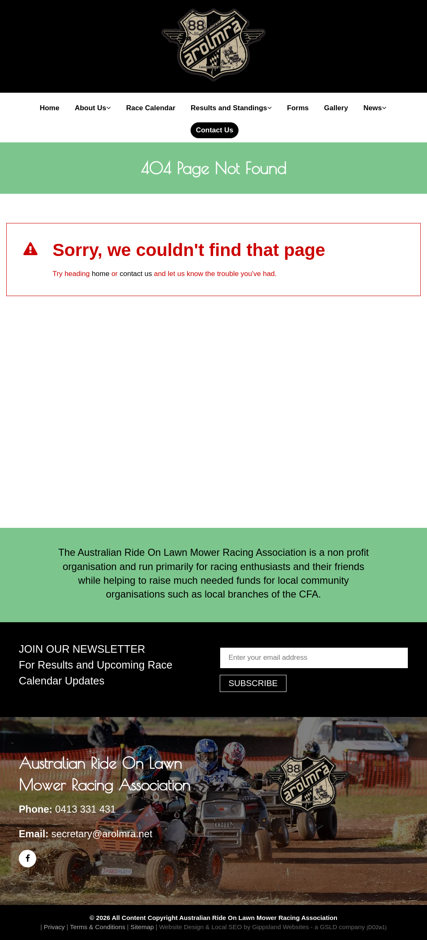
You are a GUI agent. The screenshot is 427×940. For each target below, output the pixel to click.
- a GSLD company (349, 926)
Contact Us (215, 130)
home (101, 274)
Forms (298, 108)
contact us (136, 274)
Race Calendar (150, 108)
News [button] (374, 108)
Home (49, 108)
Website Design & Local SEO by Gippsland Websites (234, 926)
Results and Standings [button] (231, 108)
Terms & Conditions (98, 926)
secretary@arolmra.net (101, 833)
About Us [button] (93, 108)
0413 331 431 (85, 809)
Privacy (54, 926)
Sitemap (142, 926)
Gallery (336, 108)
